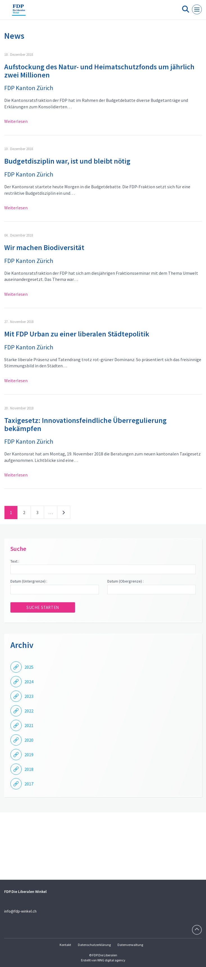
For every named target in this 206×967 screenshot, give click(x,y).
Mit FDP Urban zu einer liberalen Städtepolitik (76, 333)
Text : (14, 561)
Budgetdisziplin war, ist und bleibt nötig (67, 161)
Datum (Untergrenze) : (28, 581)
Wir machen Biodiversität (44, 247)
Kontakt (65, 945)
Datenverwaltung (130, 945)
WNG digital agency (111, 960)
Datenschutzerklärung (94, 945)
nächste (63, 513)
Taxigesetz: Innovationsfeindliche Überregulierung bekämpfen (85, 424)
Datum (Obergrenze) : (125, 581)
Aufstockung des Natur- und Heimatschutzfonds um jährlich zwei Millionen (99, 70)
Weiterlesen (16, 121)
